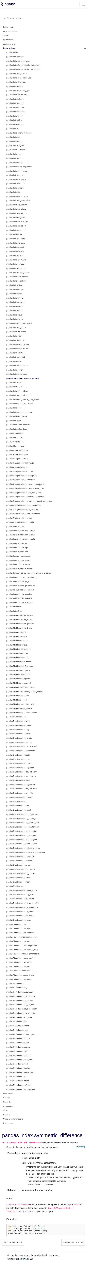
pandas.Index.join (13, 361)
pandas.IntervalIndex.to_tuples (19, 603)
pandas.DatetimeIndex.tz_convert (20, 869)
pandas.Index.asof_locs (16, 387)
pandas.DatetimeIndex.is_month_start (22, 814)
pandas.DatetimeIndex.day (17, 730)
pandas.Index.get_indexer (17, 391)
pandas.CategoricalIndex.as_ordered (22, 509)
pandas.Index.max (14, 234)
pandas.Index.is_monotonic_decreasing (23, 69)
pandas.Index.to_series (16, 327)
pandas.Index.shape (15, 99)
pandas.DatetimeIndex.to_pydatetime (22, 907)
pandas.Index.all (13, 137)
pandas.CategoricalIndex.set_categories (23, 505)
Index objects (9, 48)
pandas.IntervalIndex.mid (17, 552)
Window (6, 1098)
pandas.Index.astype (15, 302)
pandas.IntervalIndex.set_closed (20, 590)
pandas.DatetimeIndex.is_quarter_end (22, 827)
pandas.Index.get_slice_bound (19, 412)
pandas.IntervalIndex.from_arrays (20, 531)
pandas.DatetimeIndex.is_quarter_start (22, 823)
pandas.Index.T (13, 129)
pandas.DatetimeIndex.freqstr (18, 810)
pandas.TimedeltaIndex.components (21, 945)
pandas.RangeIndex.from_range (20, 463)
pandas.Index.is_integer (16, 209)
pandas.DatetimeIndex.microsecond (21, 746)
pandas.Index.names (15, 107)
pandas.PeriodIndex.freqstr (17, 1026)
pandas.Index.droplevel (16, 281)
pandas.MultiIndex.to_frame (18, 670)
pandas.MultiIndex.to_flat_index (19, 666)
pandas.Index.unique (15, 264)
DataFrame (8, 40)
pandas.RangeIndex (15, 433)
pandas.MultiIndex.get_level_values (21, 713)
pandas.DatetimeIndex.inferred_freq (21, 844)
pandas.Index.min (14, 230)
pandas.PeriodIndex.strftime (18, 1085)
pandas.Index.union (14, 370)
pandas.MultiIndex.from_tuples (19, 619)
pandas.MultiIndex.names (17, 632)
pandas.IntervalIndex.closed (18, 556)
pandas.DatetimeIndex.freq (17, 806)
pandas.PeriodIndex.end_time (19, 1017)
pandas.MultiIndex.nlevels (17, 645)
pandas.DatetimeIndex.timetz (18, 763)
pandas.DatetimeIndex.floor (18, 882)
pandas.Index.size (14, 120)
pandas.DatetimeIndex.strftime (19, 861)
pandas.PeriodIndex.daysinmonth (20, 1013)
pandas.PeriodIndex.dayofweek (19, 992)
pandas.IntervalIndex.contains (19, 594)
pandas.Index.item (14, 306)
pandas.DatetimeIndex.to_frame (20, 916)
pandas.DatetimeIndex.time (18, 759)
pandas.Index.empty (15, 124)
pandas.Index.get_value (16, 416)
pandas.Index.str (15, 1242)
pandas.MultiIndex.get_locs (18, 700)
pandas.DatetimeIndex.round (18, 878)
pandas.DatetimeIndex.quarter (19, 797)
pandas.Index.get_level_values (19, 404)
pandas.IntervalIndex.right (17, 548)
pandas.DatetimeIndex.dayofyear (20, 767)
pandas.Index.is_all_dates (17, 95)
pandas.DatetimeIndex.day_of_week (21, 789)
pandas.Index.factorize (16, 179)
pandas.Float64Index (15, 446)
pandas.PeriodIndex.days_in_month (21, 1009)
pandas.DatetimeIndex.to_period (20, 899)
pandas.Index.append (15, 357)
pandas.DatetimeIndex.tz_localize (20, 873)
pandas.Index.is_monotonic (18, 61)
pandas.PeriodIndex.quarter (18, 1047)
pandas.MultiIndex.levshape (18, 649)
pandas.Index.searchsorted (17, 344)
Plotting (6, 1115)
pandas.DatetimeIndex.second (19, 742)
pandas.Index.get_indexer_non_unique (22, 399)
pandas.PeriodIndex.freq (16, 1021)
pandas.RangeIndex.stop (17, 454)
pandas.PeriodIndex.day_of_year (20, 1005)
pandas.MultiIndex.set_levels (18, 658)
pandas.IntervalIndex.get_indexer (20, 586)
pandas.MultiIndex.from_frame (19, 628)
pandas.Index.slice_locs (16, 429)
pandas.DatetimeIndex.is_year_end (21, 835)
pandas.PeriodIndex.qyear (17, 1051)
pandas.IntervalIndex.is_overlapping (21, 577)
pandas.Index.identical (15, 184)
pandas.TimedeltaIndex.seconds (20, 933)
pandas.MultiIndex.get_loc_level (20, 704)
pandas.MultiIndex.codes (16, 641)
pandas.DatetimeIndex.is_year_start (21, 831)
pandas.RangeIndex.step (17, 459)
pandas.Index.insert (14, 188)
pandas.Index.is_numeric (17, 222)
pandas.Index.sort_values (17, 349)
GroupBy (7, 1102)
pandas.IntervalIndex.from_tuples (20, 535)
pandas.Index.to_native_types (19, 323)
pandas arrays (9, 44)
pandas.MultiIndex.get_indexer (19, 708)
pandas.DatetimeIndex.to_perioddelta (22, 903)
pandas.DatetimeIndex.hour (18, 734)
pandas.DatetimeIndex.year (18, 721)
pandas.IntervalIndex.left (16, 543)
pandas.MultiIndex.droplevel (18, 679)
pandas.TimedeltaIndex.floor (18, 966)
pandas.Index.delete (15, 158)
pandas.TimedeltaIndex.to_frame (20, 975)
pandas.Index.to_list (14, 319)
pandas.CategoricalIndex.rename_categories (25, 484)
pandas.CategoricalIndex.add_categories (23, 493)
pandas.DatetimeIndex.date (18, 755)
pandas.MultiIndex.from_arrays (19, 615)
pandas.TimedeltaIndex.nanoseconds (22, 941)
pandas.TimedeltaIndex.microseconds (22, 937)
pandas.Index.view (14, 336)
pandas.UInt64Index (15, 442)
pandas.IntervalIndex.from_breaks (20, 539)
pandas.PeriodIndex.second (18, 1055)
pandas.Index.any (14, 141)
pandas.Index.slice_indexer (18, 425)
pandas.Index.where (15, 251)
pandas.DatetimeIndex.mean (18, 920)
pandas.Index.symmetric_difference (22, 378)
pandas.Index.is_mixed (16, 217)
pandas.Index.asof (14, 382)
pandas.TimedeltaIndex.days (18, 928)
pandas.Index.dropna (15, 289)
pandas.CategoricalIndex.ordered (20, 480)
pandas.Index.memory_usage (19, 133)
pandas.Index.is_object (16, 226)
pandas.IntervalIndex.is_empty (19, 569)
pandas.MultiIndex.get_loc (17, 696)
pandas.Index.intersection (17, 366)
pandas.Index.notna (14, 298)
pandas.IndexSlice (14, 611)
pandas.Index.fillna (14, 285)
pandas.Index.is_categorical (18, 200)
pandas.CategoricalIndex (16, 467)
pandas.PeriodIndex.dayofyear (19, 1000)
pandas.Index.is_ (13, 192)
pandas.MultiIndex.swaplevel (18, 683)
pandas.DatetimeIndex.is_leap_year (21, 840)
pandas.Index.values (15, 57)
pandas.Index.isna (14, 294)
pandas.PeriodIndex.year (17, 1076)
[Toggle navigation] (83, 4)
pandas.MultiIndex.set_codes (18, 662)
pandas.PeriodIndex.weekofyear (20, 1072)
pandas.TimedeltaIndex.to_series (20, 958)
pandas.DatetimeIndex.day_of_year (21, 772)
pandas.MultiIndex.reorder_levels (20, 687)
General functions (10, 31)
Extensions (8, 1123)
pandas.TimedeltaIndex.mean (18, 979)
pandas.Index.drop (14, 162)
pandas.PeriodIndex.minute (18, 1038)
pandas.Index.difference (16, 374)
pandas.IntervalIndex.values (18, 564)
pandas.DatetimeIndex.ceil (17, 886)
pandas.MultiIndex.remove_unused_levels (24, 691)
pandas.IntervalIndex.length (18, 560)
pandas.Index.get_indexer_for (19, 395)
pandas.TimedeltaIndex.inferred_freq (22, 949)
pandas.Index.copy (14, 154)
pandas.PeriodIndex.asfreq (17, 1081)
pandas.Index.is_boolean (17, 196)
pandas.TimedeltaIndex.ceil (18, 971)
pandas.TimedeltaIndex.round (19, 962)
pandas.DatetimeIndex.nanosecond (21, 751)
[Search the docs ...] (43, 18)
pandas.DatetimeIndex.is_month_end (22, 818)
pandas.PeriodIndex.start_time (19, 1060)
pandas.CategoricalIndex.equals (20, 522)
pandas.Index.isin (13, 421)
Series (6, 35)
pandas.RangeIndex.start (17, 450)
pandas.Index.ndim (14, 116)
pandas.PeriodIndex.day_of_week (20, 996)
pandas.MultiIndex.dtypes (17, 653)
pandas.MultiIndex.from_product (20, 624)
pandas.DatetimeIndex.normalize (20, 857)
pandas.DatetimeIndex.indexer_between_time (25, 852)
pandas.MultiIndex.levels (16, 636)
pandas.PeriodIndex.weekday (18, 1068)
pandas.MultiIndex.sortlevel (18, 675)
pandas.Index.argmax (15, 150)
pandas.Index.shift (14, 353)
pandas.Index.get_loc (15, 408)
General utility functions (13, 1119)
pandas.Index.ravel (14, 315)
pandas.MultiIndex (14, 607)
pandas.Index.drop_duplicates (19, 167)
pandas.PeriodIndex (14, 983)
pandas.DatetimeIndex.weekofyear (21, 776)
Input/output (8, 27)
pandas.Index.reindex (15, 239)
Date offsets (8, 1093)
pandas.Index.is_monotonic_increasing (22, 65)
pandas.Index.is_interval (16, 213)
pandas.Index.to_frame (16, 332)
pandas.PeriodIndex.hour (17, 1030)
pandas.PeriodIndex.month (17, 1043)
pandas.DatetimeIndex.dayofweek (20, 785)
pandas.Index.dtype (14, 86)
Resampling (8, 1106)
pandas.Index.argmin (15, 145)
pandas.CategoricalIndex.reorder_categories (25, 488)
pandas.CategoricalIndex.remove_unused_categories (29, 501)
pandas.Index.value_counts (18, 272)
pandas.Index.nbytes (15, 112)
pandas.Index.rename (15, 243)
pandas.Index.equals (15, 175)
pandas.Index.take (14, 256)
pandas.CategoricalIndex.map (19, 518)
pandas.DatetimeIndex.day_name (20, 894)
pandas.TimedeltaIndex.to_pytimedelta (22, 954)
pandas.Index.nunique (15, 268)
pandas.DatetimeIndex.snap (18, 865)
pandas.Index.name (14, 103)
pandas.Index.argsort (15, 340)
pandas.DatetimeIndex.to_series (20, 912)
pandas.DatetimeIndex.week (18, 780)
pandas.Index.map (14, 311)
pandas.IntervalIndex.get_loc (18, 581)
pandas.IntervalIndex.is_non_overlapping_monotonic (28, 573)
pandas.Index (12, 52)
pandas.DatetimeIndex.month (18, 725)
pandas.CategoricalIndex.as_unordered (23, 514)
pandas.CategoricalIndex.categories (21, 476)
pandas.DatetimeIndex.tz (16, 801)
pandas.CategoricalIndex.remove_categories (25, 497)
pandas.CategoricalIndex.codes (19, 471)
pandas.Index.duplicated (16, 171)
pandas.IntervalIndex (15, 526)
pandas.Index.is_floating (16, 205)
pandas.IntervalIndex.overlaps (19, 598)
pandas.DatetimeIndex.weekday (20, 793)
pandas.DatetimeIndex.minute (19, 738)
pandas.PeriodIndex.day (16, 988)
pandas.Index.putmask (16, 260)
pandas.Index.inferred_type (18, 90)
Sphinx (24, 1259)
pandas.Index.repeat (15, 247)
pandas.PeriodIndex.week (17, 1064)
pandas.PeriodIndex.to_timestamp (20, 1089)
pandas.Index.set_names (17, 277)
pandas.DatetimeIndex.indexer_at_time (23, 848)
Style (5, 1110)
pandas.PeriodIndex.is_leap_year (20, 1034)
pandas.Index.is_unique (16, 74)
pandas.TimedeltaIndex (16, 924)
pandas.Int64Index (14, 437)
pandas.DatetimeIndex (16, 717)
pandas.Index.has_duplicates (18, 78)
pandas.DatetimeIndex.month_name (21, 890)
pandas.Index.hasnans (16, 82)
